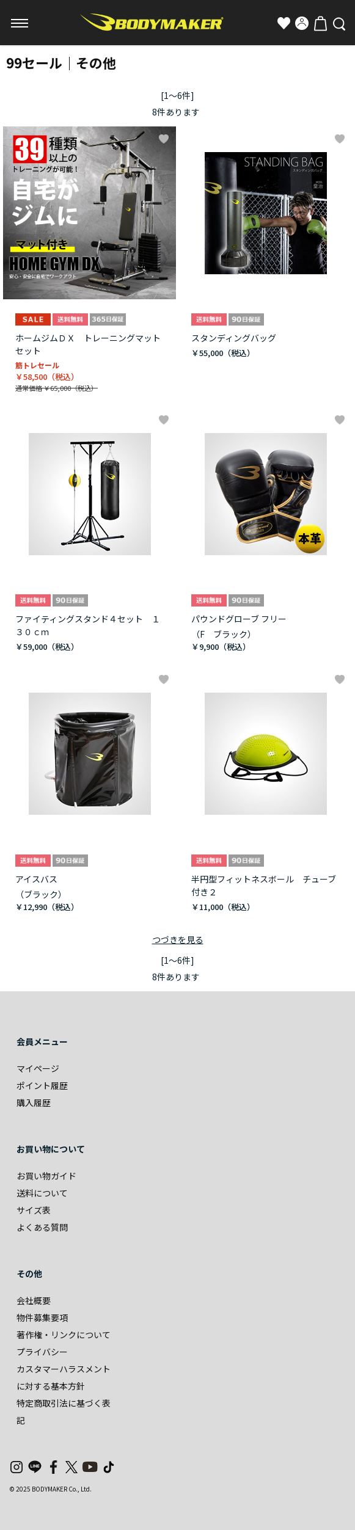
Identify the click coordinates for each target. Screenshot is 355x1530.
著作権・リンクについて (63, 1334)
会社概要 (33, 1300)
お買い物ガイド (46, 1176)
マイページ (37, 1068)
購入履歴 (33, 1102)
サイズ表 (33, 1210)
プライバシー (42, 1352)
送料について (42, 1193)
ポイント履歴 (42, 1085)
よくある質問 (42, 1227)
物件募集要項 (42, 1317)
